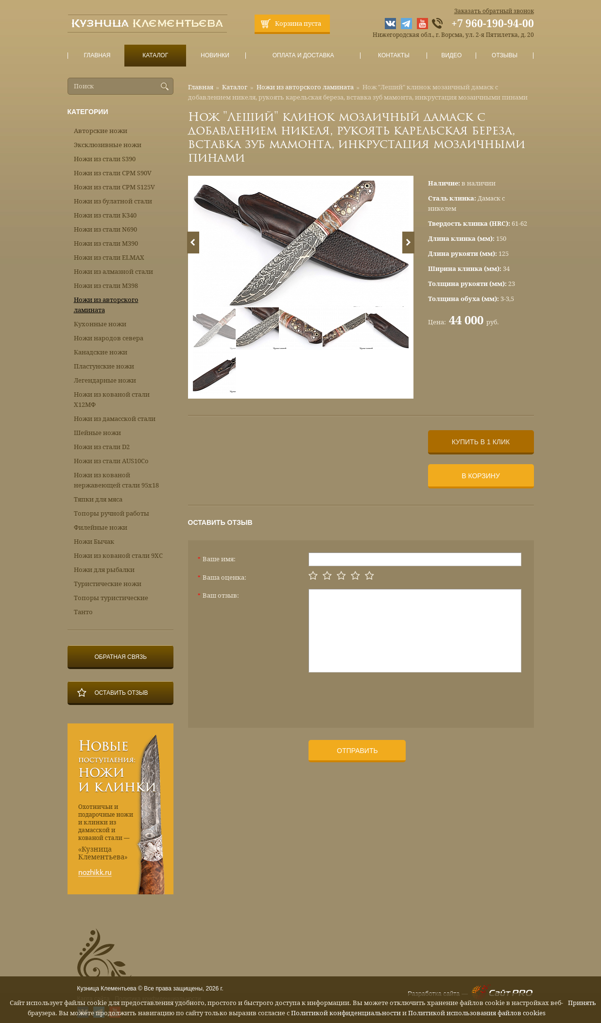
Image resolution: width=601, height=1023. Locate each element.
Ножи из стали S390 (105, 159)
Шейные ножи (97, 432)
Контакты (394, 56)
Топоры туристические (111, 598)
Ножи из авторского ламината (305, 87)
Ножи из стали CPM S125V (114, 187)
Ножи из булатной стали (113, 201)
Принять (582, 1002)
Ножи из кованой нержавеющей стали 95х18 (116, 480)
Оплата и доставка (303, 56)
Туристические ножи (107, 583)
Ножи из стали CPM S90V (113, 173)
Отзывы (504, 56)
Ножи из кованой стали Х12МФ (112, 399)
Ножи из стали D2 (102, 447)
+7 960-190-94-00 (492, 24)
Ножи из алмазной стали (113, 271)
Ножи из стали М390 (106, 243)
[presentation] (382, 696)
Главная (97, 56)
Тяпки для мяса (98, 499)
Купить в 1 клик (481, 442)
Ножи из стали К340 (105, 215)
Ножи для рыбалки (104, 569)
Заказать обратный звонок (494, 11)
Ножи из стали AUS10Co (111, 461)
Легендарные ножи (105, 380)
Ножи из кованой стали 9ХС (118, 555)
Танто (83, 612)
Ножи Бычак (94, 541)
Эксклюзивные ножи (107, 145)
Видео (452, 56)
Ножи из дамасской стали (114, 418)
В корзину (481, 476)
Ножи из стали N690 (105, 229)
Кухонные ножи (100, 324)
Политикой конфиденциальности (346, 1013)
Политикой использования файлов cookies (477, 1013)
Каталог (155, 56)
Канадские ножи (100, 352)
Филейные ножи (100, 527)
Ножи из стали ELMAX (109, 257)
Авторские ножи (100, 130)
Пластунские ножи (104, 366)
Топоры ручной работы (111, 513)
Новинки (214, 56)
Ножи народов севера (108, 338)
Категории (88, 112)
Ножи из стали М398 (106, 285)
